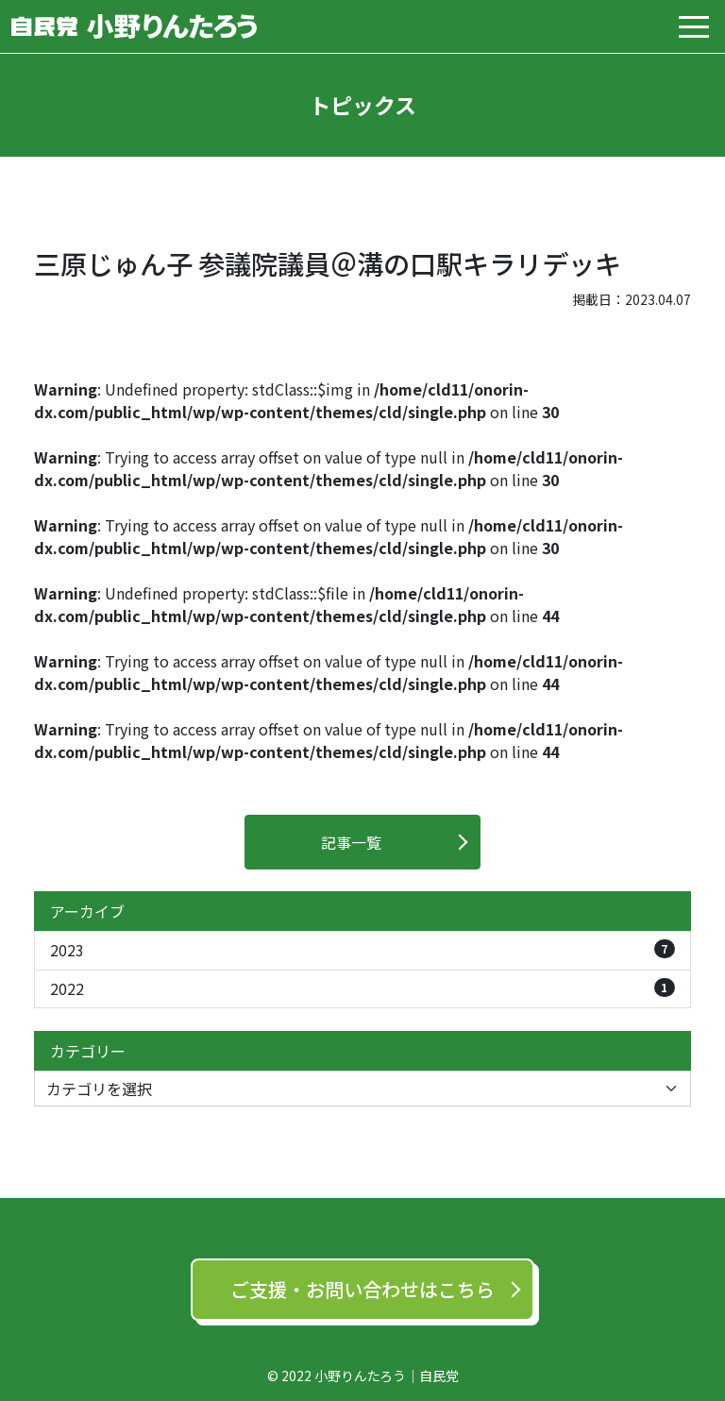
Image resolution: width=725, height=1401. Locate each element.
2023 (362, 950)
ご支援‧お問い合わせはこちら (362, 1289)
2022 (362, 989)
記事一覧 (351, 842)
